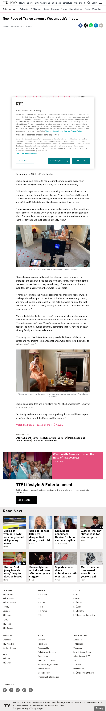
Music (87, 9)
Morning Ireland (76, 437)
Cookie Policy (44, 673)
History (6, 607)
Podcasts (77, 598)
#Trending (97, 9)
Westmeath (51, 440)
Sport (30, 3)
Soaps (46, 9)
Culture (78, 3)
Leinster (62, 437)
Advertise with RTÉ (81, 656)
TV (39, 598)
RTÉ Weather (8, 644)
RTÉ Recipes (8, 628)
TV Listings (36, 9)
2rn (74, 660)
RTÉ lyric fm (78, 611)
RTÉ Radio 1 (78, 602)
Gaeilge (6, 611)
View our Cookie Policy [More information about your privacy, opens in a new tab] (54, 131)
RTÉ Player (42, 594)
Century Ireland (9, 648)
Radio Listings (75, 9)
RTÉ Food (7, 624)
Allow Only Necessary (59, 161)
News (22, 3)
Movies (64, 9)
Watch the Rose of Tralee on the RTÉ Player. (39, 425)
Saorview (77, 664)
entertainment (9, 9)
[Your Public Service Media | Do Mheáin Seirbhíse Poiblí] (7, 705)
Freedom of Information (48, 677)
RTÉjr (40, 615)
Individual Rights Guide (48, 664)
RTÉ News (42, 611)
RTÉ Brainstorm (9, 602)
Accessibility (43, 648)
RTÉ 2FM (77, 607)
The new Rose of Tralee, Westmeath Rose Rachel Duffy (43, 97)
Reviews (55, 9)
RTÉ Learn (7, 615)
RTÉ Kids (6, 658)
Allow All (81, 161)
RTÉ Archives (8, 598)
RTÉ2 (40, 607)
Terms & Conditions (46, 660)
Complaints (43, 656)
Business (56, 3)
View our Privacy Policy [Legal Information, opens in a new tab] (73, 131)
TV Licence (78, 644)
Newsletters (78, 668)
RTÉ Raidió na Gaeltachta (84, 615)
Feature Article (48, 437)
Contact (41, 640)
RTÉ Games (8, 594)
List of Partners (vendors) (26, 153)
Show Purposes (25, 161)
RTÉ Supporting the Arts (83, 673)
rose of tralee (23, 440)
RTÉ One (41, 602)
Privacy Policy (44, 668)
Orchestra (7, 640)
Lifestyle (67, 3)
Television (24, 9)
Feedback (42, 644)
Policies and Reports (47, 652)
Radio (75, 594)
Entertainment (42, 3)
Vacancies (77, 648)
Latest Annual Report (82, 652)
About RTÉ (78, 640)
